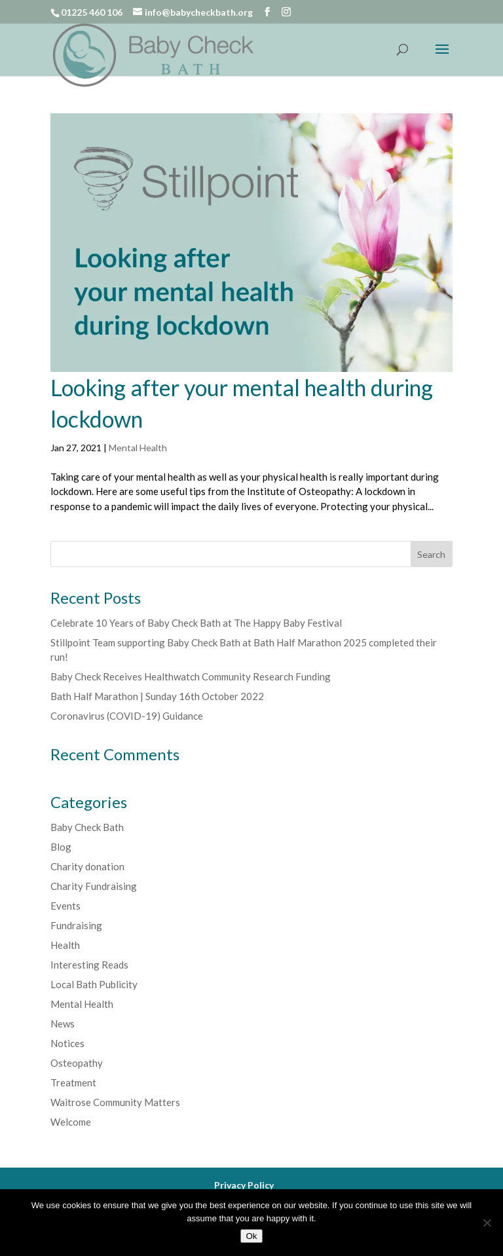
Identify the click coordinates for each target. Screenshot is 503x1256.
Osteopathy (76, 1063)
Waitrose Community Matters (115, 1102)
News (62, 1023)
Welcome (70, 1122)
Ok (251, 1236)
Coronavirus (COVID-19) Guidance (126, 716)
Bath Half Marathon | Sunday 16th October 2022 (157, 696)
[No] (486, 1222)
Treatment (73, 1082)
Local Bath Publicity (94, 984)
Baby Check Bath (87, 827)
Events (65, 906)
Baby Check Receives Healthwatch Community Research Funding (190, 676)
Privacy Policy (244, 1185)
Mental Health (138, 447)
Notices (67, 1043)
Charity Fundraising (93, 886)
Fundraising (76, 925)
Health (65, 945)
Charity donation (87, 866)
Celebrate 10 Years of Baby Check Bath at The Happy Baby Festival (196, 623)
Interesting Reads (89, 964)
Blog (60, 847)
